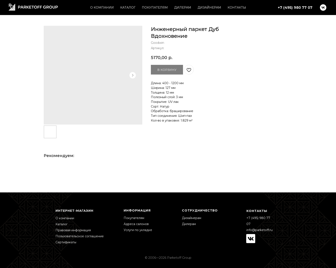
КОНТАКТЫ (237, 7)
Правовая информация (73, 230)
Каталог (62, 224)
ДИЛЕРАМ (182, 7)
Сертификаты (66, 242)
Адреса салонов (136, 224)
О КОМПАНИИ (102, 7)
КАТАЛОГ (127, 7)
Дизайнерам (191, 218)
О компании (65, 218)
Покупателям (134, 218)
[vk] (323, 7)
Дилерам (189, 224)
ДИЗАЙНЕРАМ (209, 7)
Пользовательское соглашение (80, 236)
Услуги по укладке (138, 230)
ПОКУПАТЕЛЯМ (155, 7)
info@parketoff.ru (259, 230)
